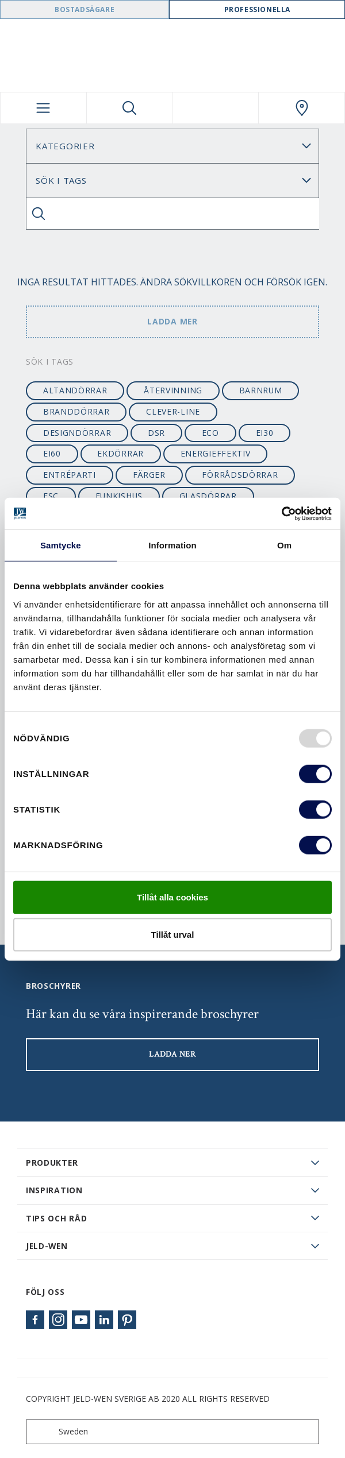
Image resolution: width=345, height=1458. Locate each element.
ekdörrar (120, 453)
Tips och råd (56, 1218)
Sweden (59, 1432)
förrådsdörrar (240, 474)
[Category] (172, 146)
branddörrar (76, 411)
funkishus (119, 495)
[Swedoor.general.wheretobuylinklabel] (301, 108)
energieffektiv (216, 453)
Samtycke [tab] (60, 545)
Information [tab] (172, 545)
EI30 (265, 432)
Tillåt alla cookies (172, 897)
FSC (51, 495)
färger (149, 474)
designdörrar (77, 432)
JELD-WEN (47, 1245)
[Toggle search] (129, 108)
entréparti (69, 474)
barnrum (260, 390)
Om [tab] (284, 545)
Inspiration (54, 1190)
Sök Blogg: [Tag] (172, 180)
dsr (156, 432)
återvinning (173, 390)
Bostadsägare (84, 9)
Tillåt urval (172, 934)
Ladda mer (172, 321)
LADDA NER (172, 1054)
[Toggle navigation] (43, 108)
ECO (210, 432)
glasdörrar (208, 495)
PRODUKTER (52, 1162)
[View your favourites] (215, 108)
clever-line (173, 411)
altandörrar (75, 390)
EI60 (52, 453)
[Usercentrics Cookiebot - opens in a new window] (281, 513)
